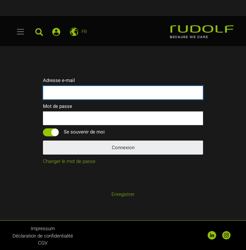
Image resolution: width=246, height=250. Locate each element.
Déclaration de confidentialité (42, 236)
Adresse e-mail (59, 80)
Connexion (123, 147)
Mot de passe (57, 106)
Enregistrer (123, 194)
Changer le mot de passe (69, 161)
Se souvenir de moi (84, 132)
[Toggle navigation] (20, 31)
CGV (42, 243)
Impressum (43, 228)
